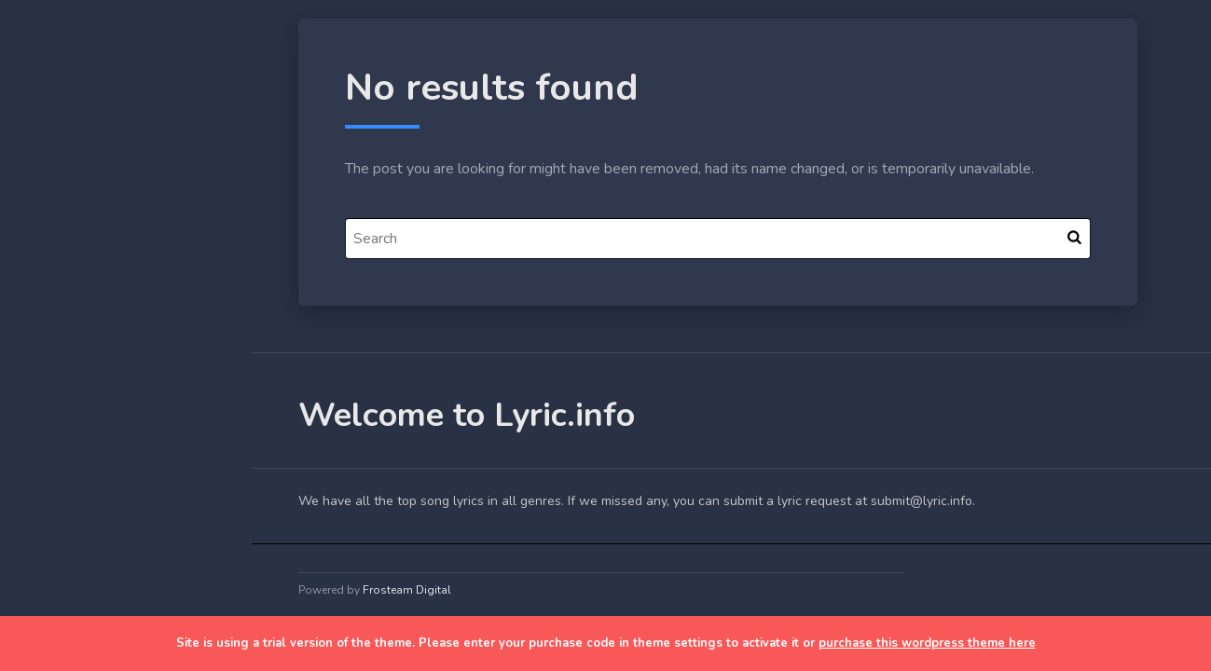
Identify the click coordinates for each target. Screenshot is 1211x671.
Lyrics (58, 379)
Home (59, 292)
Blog (56, 336)
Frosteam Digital (407, 589)
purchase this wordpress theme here (927, 643)
